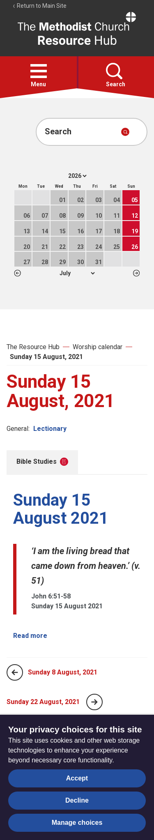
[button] (38, 71)
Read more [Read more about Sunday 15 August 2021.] (30, 636)
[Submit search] (125, 132)
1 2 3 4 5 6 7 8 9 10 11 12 (77, 273)
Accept (77, 778)
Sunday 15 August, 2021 (46, 357)
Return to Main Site (39, 5)
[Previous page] (15, 672)
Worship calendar (97, 347)
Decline (77, 800)
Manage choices (77, 822)
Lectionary (50, 429)
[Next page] (94, 702)
